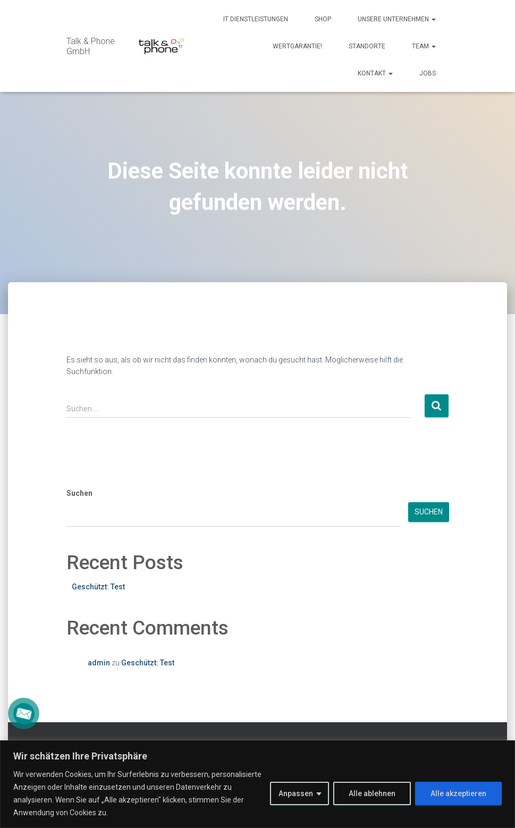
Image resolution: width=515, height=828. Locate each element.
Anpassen (295, 793)
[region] (257, 784)
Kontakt (375, 73)
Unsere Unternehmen (397, 19)
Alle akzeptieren (458, 793)
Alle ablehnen (372, 793)
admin (99, 662)
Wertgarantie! (297, 46)
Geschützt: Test (98, 586)
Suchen (79, 493)
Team (424, 46)
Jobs (427, 73)
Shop (323, 19)
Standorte (367, 46)
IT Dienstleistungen (255, 19)
